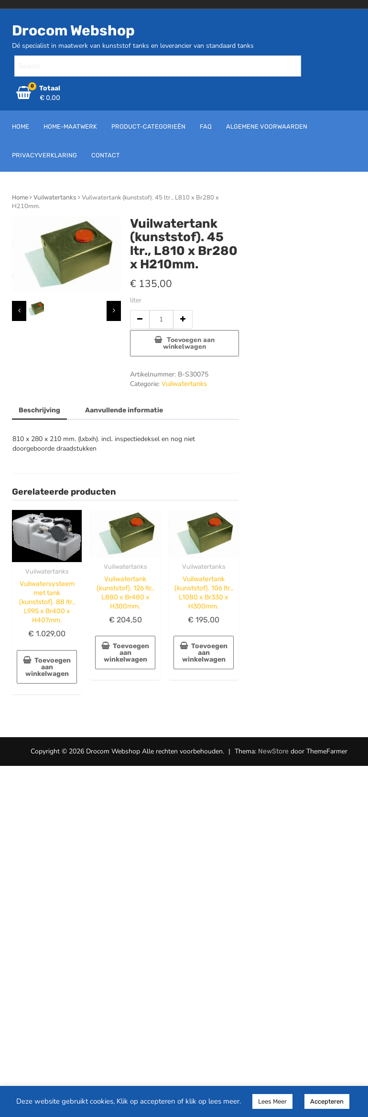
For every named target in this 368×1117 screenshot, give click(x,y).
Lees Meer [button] (272, 1101)
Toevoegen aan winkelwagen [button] (48, 667)
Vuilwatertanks (54, 197)
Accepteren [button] (327, 1101)
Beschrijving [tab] (39, 410)
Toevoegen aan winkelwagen (189, 343)
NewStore (273, 751)
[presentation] (19, 311)
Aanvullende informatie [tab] (124, 410)
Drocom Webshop (73, 30)
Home (20, 197)
